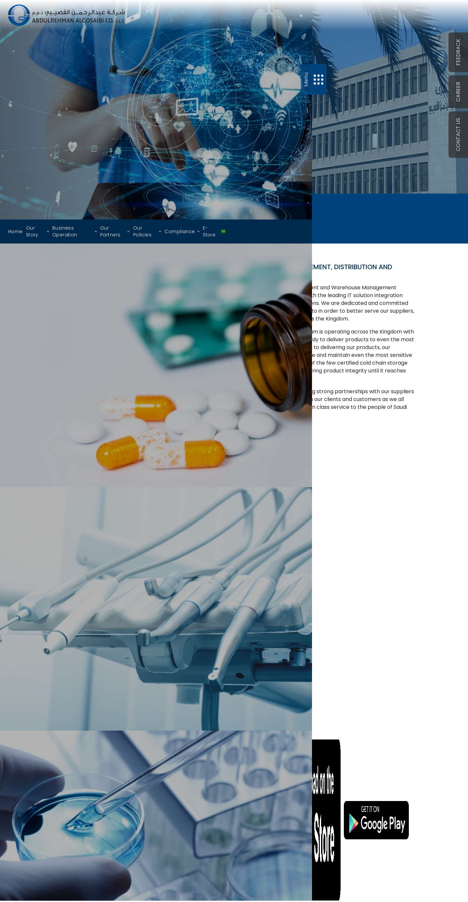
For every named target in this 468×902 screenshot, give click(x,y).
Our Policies (142, 231)
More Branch (317, 614)
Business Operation (64, 231)
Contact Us (458, 134)
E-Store (209, 231)
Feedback (458, 52)
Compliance (179, 231)
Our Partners (110, 231)
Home (15, 231)
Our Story (32, 231)
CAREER (458, 92)
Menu (305, 79)
